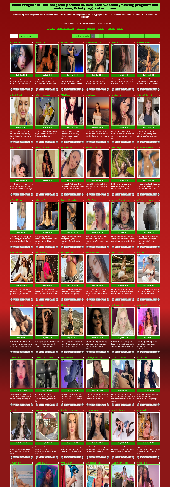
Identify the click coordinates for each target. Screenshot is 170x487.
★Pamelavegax (67, 287)
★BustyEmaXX (16, 83)
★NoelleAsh (142, 246)
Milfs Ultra (91, 29)
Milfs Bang (101, 29)
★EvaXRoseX (92, 328)
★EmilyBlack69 (118, 328)
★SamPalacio (41, 369)
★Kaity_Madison (42, 124)
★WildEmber (91, 165)
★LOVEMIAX (66, 124)
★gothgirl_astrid (68, 42)
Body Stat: (21, 63)
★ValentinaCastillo (119, 369)
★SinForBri (142, 369)
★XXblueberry (117, 410)
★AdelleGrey (117, 206)
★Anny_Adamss (42, 83)
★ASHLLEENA (16, 246)
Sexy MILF (51, 29)
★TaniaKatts (40, 246)
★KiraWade (142, 328)
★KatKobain (66, 83)
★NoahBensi (15, 42)
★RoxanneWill (92, 206)
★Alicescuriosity (93, 369)
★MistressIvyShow (145, 165)
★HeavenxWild (143, 42)
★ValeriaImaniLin (93, 42)
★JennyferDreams (94, 287)
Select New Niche (28, 36)
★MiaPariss (142, 206)
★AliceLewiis (16, 124)
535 (152, 36)
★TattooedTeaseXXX (44, 287)
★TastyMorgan (16, 165)
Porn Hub (111, 29)
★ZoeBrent (91, 410)
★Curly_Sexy (66, 369)
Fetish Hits (82, 483)
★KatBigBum (16, 287)
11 (142, 36)
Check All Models (81, 36)
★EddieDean (117, 42)
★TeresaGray (41, 206)
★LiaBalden (91, 83)
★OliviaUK (14, 328)
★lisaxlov (65, 246)
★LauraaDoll (142, 287)
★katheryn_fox (118, 83)
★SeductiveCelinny (69, 328)
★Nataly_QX (15, 410)
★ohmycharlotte (68, 206)
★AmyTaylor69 (41, 328)
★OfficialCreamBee (69, 165)
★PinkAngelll (117, 246)
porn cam (139, 464)
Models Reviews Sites (65, 29)
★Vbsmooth (40, 42)
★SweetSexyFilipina (146, 124)
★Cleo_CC (90, 246)
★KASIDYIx (40, 410)
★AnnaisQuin (143, 410)
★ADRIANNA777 (17, 369)
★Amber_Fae (41, 165)
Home (14, 36)
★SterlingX (116, 124)
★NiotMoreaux (67, 410)
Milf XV (120, 29)
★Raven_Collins (118, 287)
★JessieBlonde (16, 206)
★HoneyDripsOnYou (120, 165)
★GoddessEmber (93, 124)
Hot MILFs (81, 29)
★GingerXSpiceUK (145, 83)
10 (136, 36)
